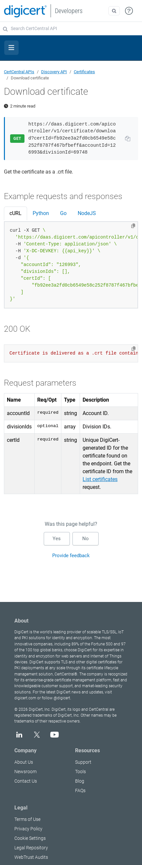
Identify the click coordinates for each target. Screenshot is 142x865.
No (85, 538)
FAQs (80, 790)
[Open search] (114, 10)
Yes (57, 538)
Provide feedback (71, 555)
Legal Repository (31, 847)
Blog (79, 781)
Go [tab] (63, 213)
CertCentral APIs (19, 71)
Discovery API (54, 71)
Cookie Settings (30, 838)
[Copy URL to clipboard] (127, 138)
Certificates (84, 71)
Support (83, 762)
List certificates (100, 479)
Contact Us (25, 781)
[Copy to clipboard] (133, 225)
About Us (23, 762)
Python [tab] (41, 213)
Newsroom (25, 771)
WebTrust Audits (31, 857)
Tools (80, 771)
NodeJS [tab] (87, 213)
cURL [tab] (15, 213)
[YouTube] (54, 735)
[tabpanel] (71, 265)
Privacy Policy (28, 828)
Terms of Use (27, 819)
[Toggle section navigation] (11, 48)
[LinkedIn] (19, 735)
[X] (37, 735)
